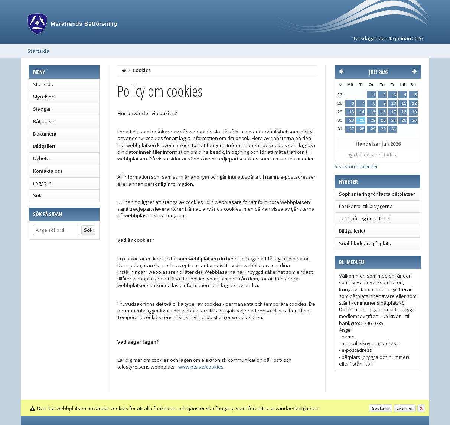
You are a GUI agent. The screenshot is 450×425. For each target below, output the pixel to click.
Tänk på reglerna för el (365, 218)
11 (404, 103)
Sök (37, 195)
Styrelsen (44, 96)
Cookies (142, 70)
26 (414, 120)
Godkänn (381, 408)
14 (362, 112)
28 (362, 129)
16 (383, 112)
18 (404, 112)
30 (383, 129)
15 (373, 112)
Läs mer (405, 408)
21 (362, 120)
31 (393, 129)
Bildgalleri (44, 146)
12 (414, 103)
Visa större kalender (356, 166)
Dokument (44, 133)
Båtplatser (44, 121)
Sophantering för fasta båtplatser (377, 194)
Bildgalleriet (352, 230)
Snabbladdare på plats (365, 243)
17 (393, 112)
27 (351, 129)
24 (393, 120)
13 (351, 112)
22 (373, 120)
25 (404, 120)
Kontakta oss (48, 171)
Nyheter (42, 158)
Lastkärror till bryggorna (366, 206)
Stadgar (42, 109)
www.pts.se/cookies (201, 366)
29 (373, 129)
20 (351, 120)
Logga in (42, 183)
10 (393, 103)
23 (383, 120)
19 (414, 112)
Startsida (38, 51)
